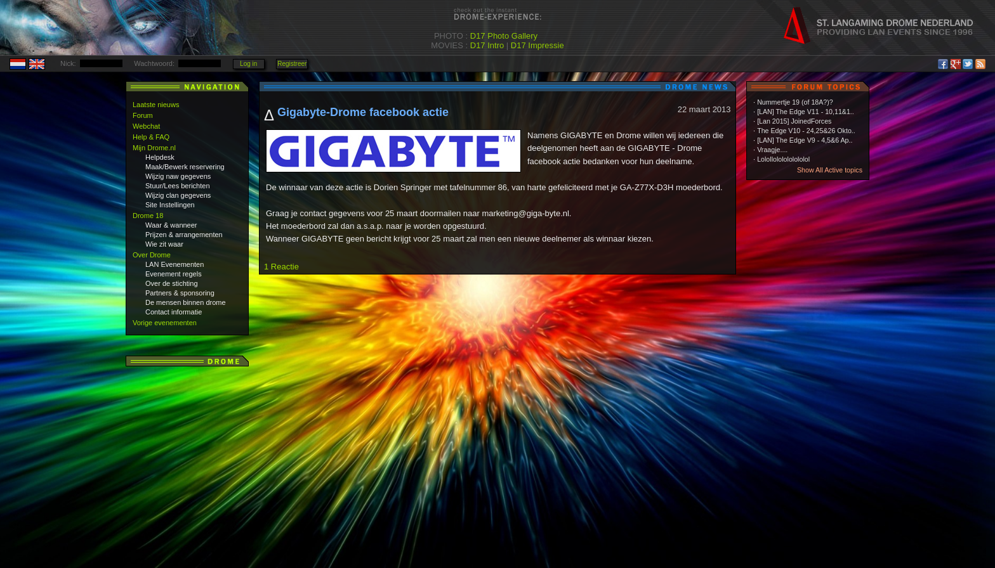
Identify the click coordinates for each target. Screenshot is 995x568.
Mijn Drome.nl (154, 148)
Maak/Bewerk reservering (185, 167)
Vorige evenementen (165, 322)
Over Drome (152, 255)
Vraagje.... (772, 149)
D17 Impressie (537, 45)
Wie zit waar (164, 244)
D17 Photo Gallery (503, 36)
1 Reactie (281, 266)
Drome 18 (148, 215)
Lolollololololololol (783, 159)
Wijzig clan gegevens (178, 195)
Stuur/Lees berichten (177, 186)
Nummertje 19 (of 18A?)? (795, 102)
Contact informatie (173, 312)
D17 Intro (487, 45)
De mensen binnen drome (185, 302)
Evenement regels (173, 274)
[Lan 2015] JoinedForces (794, 121)
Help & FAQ (151, 137)
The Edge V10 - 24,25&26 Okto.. (806, 130)
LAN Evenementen (174, 264)
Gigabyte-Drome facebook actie (363, 112)
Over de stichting (171, 283)
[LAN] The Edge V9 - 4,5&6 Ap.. (804, 140)
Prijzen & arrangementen (184, 234)
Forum (143, 115)
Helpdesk (160, 157)
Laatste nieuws (156, 104)
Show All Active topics (829, 170)
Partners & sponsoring (179, 293)
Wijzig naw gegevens (178, 176)
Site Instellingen (170, 205)
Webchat (146, 126)
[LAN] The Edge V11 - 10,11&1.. (805, 111)
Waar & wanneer (171, 225)
